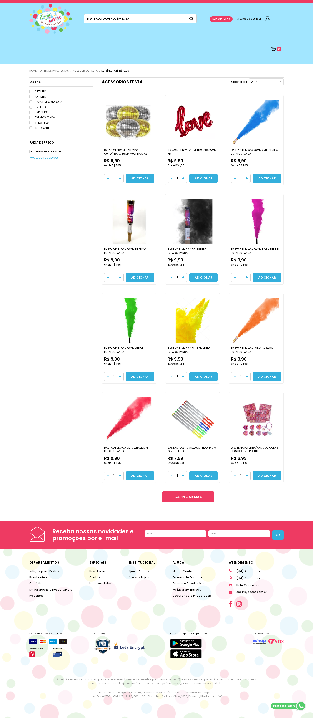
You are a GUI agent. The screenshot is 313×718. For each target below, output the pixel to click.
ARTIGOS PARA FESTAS (54, 71)
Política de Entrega (187, 589)
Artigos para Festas (44, 571)
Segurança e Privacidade (192, 595)
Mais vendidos (100, 583)
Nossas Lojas (221, 19)
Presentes (36, 595)
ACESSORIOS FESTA (85, 71)
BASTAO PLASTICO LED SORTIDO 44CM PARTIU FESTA (192, 449)
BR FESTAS (38, 107)
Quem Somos (139, 571)
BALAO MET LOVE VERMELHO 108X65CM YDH (192, 152)
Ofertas (94, 577)
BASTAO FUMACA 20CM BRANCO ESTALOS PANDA (125, 251)
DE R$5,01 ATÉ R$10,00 (115, 71)
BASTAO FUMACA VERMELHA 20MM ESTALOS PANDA (126, 449)
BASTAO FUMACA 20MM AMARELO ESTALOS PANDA (189, 350)
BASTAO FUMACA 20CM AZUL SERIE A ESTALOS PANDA (254, 152)
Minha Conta (182, 571)
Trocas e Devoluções (188, 583)
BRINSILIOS (38, 112)
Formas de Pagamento (190, 577)
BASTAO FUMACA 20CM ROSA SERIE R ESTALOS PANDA (255, 251)
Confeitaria (38, 583)
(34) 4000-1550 (245, 571)
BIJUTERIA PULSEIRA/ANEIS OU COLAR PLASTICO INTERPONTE (254, 449)
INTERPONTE (39, 128)
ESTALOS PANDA (42, 117)
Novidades (97, 571)
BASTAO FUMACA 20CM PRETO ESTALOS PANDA (187, 251)
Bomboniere (38, 577)
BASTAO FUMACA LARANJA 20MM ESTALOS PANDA (252, 350)
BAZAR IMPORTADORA (45, 102)
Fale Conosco (244, 585)
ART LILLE (37, 91)
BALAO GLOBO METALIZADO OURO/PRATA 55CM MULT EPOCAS (125, 152)
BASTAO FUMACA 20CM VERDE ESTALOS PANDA (123, 350)
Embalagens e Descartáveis (50, 589)
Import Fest (39, 122)
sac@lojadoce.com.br (247, 592)
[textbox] (140, 18)
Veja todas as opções (44, 157)
